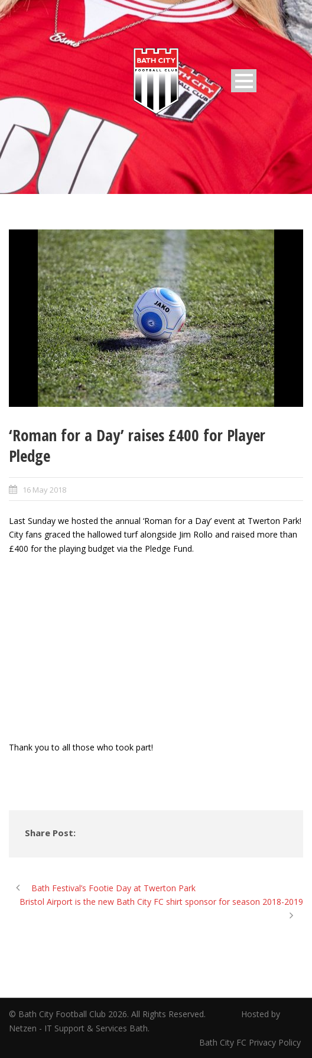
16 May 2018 (44, 489)
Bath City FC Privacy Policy (251, 1042)
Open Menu (243, 80)
